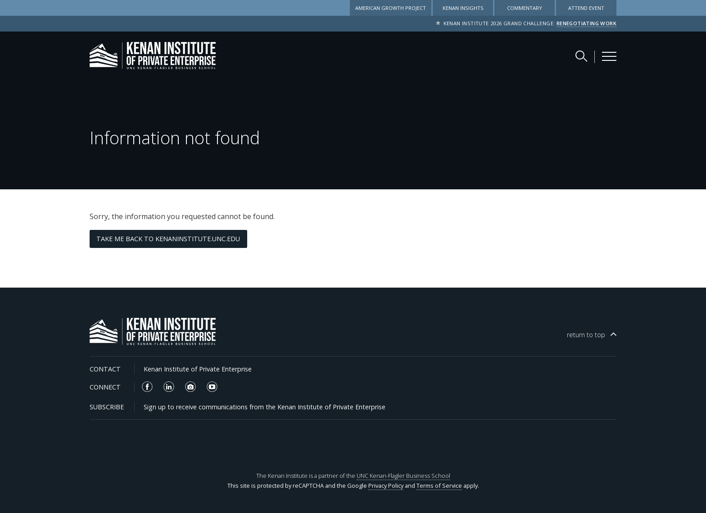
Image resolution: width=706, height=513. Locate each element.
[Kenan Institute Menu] (609, 56)
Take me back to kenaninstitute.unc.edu (168, 238)
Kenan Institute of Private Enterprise (198, 369)
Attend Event (586, 8)
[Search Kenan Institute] (582, 56)
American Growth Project (390, 8)
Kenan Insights (463, 8)
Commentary (524, 8)
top (586, 334)
